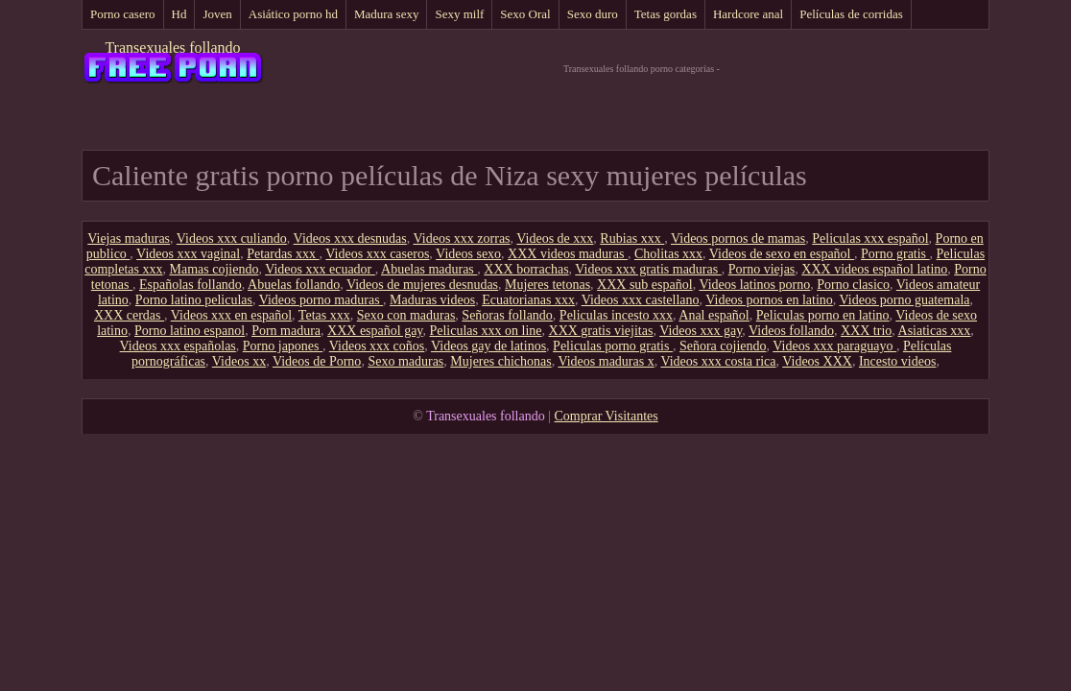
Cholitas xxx (668, 254)
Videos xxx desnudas (350, 238)
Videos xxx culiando (232, 238)
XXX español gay (374, 330)
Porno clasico (853, 284)
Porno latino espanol (189, 330)
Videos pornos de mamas (738, 238)
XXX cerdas (129, 315)
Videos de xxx (554, 238)
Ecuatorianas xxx (528, 300)
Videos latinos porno (754, 284)
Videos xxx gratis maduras (648, 269)
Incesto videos (897, 361)
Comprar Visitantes (606, 416)
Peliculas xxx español (870, 238)
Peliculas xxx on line (485, 330)
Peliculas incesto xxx (616, 315)
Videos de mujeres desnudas (422, 284)
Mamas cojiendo (213, 269)
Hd (179, 14)
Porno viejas (762, 269)
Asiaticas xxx (934, 330)
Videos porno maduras (321, 300)
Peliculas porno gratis (613, 346)
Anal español (713, 315)
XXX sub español (645, 284)
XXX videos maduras (568, 254)
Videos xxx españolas (178, 346)
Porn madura (286, 330)
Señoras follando (507, 315)
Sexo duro (592, 14)
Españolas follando (190, 284)
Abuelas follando (294, 284)
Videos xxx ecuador (320, 269)
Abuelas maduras (429, 269)
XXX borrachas (526, 269)
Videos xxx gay (700, 330)
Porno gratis (895, 254)
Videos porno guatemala (905, 300)
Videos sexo (468, 254)
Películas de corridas (851, 14)
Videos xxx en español (231, 315)
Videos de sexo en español (781, 254)
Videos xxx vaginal (188, 254)
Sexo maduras (405, 361)
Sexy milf (459, 14)
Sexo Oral (525, 14)
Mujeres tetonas (547, 284)
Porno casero (122, 14)
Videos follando (791, 330)
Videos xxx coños (376, 346)
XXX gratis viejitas (601, 330)
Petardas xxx (283, 254)
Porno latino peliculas (193, 300)
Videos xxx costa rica (717, 361)
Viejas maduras (128, 238)
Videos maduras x (606, 361)
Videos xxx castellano (641, 300)
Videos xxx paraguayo (834, 346)
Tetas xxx (324, 315)
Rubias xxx (632, 238)
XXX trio (866, 330)
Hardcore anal (748, 14)
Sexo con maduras (406, 315)
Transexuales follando (172, 47)
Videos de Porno (317, 361)
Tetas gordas (665, 14)
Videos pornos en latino (769, 300)
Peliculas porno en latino (823, 315)
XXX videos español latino (874, 269)
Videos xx (239, 361)
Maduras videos (432, 300)
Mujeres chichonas (500, 361)
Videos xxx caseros (377, 254)
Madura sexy (386, 14)
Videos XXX (817, 361)
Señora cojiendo (723, 346)
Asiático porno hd (293, 14)
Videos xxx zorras (462, 238)
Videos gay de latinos (488, 346)
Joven (216, 14)
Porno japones (282, 346)
